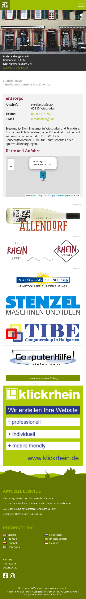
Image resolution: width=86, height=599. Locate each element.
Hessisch (54, 543)
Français (12, 538)
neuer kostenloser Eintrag (43, 378)
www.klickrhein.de (53, 594)
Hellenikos (14, 547)
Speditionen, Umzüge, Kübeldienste (27, 84)
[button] (43, 176)
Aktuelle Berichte (22, 491)
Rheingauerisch (58, 538)
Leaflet (31, 195)
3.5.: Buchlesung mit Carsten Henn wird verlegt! (29, 508)
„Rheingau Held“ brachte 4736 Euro (23, 514)
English (12, 534)
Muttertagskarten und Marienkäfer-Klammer (28, 498)
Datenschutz (10, 567)
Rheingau (5, 5)
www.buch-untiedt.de (15, 67)
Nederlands (55, 534)
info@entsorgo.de (42, 119)
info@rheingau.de (33, 594)
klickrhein (11, 591)
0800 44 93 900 (41, 114)
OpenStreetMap (58, 195)
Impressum (9, 563)
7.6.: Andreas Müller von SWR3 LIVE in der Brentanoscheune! (37, 503)
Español (12, 543)
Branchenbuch (12, 80)
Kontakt (7, 559)
